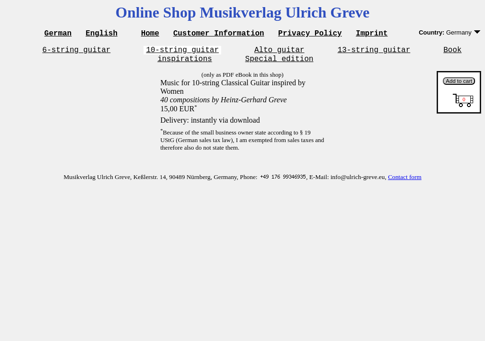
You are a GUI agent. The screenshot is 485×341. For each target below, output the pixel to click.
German (58, 34)
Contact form (405, 181)
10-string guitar (182, 52)
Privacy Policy (309, 34)
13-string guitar (374, 52)
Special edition (279, 62)
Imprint (371, 34)
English (101, 34)
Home (150, 34)
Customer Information (218, 34)
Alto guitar (279, 52)
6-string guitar (76, 52)
